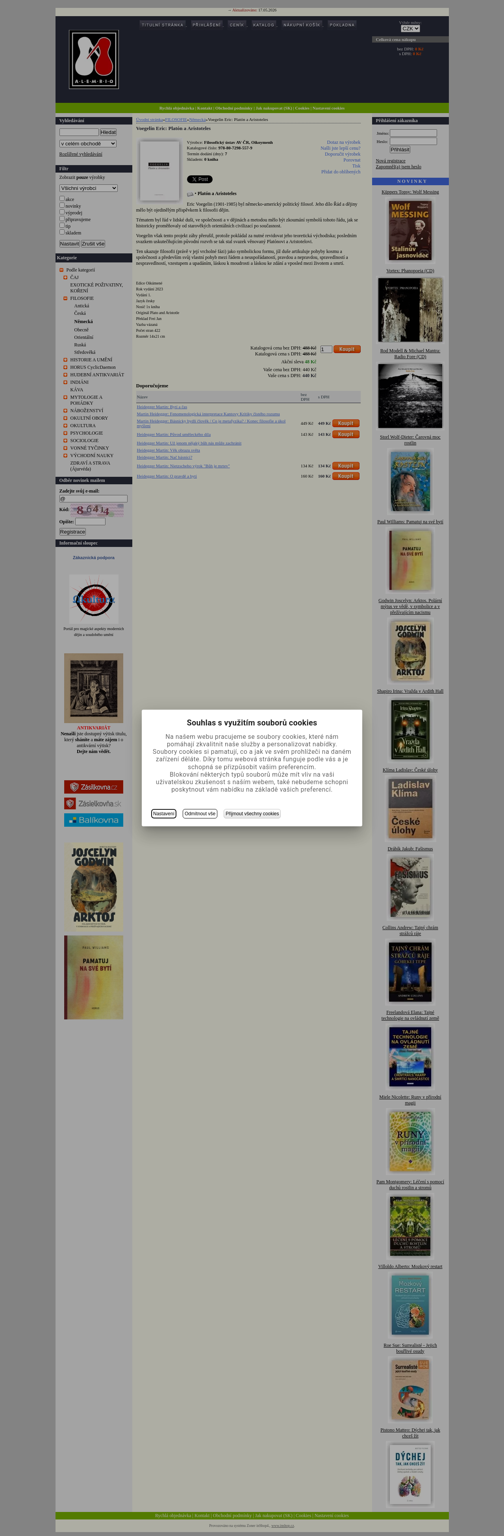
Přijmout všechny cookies (252, 813)
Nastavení (163, 813)
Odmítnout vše (200, 813)
